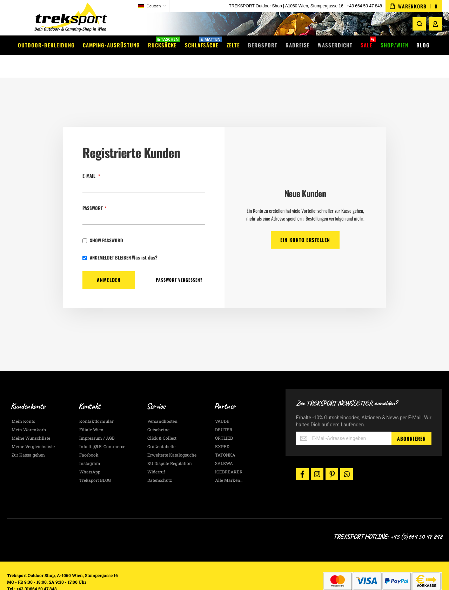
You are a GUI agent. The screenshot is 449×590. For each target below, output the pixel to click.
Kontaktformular (96, 401)
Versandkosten (162, 401)
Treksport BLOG (95, 460)
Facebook (89, 435)
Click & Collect (161, 418)
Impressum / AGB (97, 418)
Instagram (89, 443)
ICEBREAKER (228, 451)
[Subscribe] (411, 418)
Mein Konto (23, 401)
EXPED (222, 426)
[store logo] (52, 19)
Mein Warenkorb (29, 409)
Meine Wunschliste (31, 418)
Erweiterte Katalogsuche (171, 435)
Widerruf (156, 451)
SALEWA (224, 443)
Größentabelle (161, 426)
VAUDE (222, 401)
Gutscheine (158, 409)
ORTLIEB (224, 418)
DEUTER (223, 409)
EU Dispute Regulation (169, 443)
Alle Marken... (229, 460)
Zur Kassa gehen (28, 435)
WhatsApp (89, 451)
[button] (115, 6)
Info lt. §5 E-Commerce (102, 426)
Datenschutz (159, 460)
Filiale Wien (91, 409)
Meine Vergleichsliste (33, 426)
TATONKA (225, 435)
